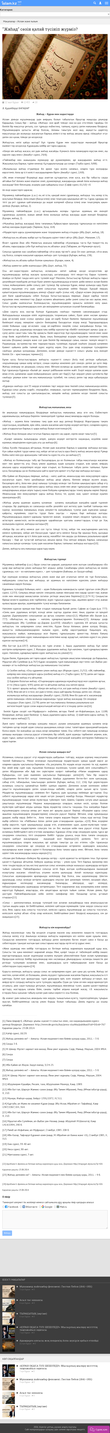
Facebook (13, 1206)
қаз (19, 1)
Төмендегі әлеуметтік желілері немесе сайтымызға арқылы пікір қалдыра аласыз (48, 1202)
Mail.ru (63, 1206)
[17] (27, 718)
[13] (86, 619)
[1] (41, 354)
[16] (89, 706)
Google (48, 1206)
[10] (96, 543)
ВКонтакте (31, 1206)
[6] (55, 442)
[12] (75, 615)
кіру (60, 1202)
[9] (46, 523)
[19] (88, 821)
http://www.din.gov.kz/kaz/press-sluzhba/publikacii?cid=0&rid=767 (70, 1024)
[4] (69, 428)
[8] (19, 497)
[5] (95, 433)
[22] (14, 897)
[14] (25, 640)
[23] (17, 916)
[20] (76, 838)
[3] (13, 396)
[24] (32, 966)
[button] (99, 1429)
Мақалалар (9, 21)
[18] (81, 774)
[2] (68, 373)
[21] (49, 853)
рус (19, 4)
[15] (70, 652)
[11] (82, 596)
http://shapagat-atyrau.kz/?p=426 (87, 1164)
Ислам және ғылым (27, 21)
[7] (79, 454)
